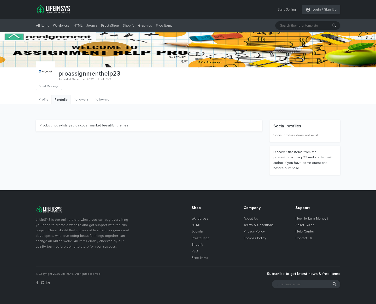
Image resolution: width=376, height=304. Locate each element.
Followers (81, 99)
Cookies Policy (255, 238)
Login (316, 9)
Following (101, 99)
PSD (195, 251)
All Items (42, 26)
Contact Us (303, 238)
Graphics (145, 26)
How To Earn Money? (311, 218)
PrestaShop (110, 26)
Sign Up (330, 9)
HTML (78, 26)
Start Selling (287, 9)
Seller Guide (305, 225)
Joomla (91, 26)
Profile (43, 99)
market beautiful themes (109, 125)
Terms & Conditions (259, 225)
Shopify (128, 26)
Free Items (164, 26)
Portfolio (61, 100)
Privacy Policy (254, 231)
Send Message (49, 86)
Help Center (304, 231)
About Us (251, 218)
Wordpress (61, 26)
